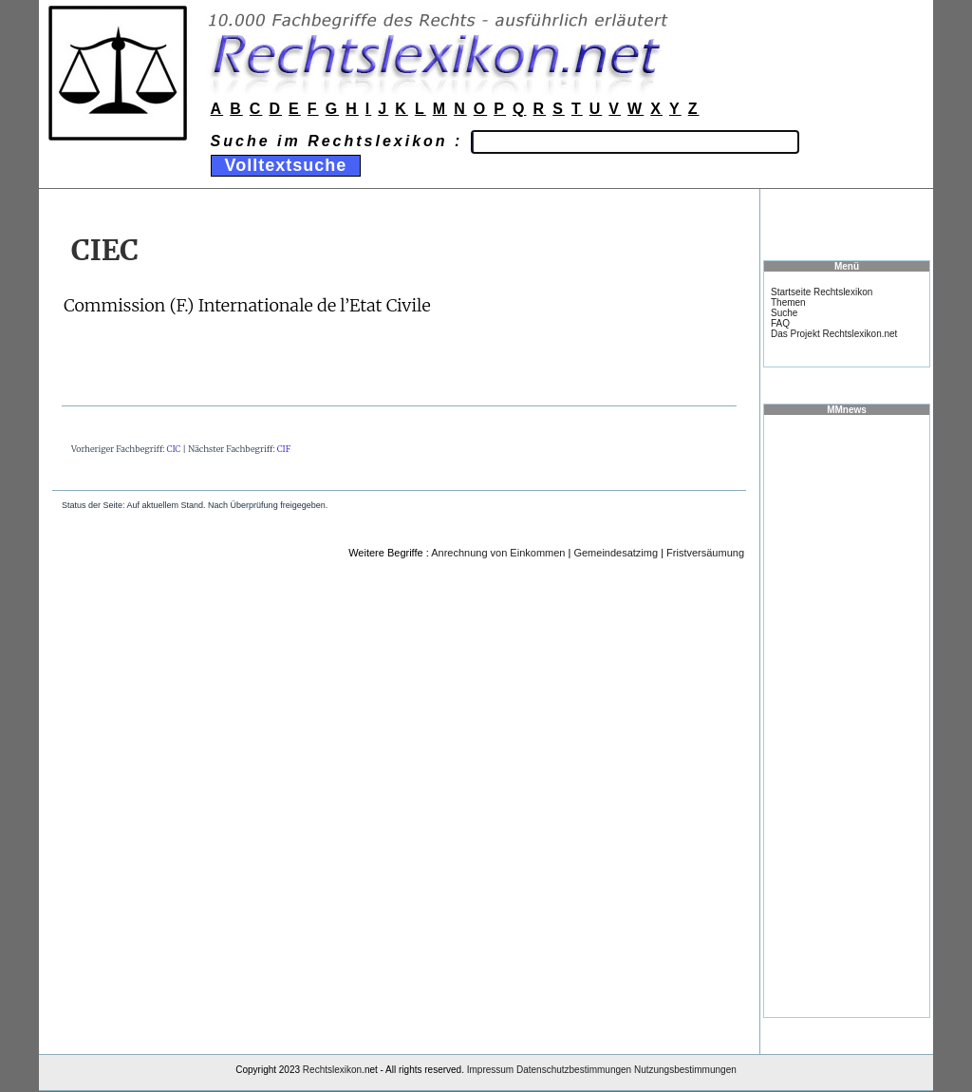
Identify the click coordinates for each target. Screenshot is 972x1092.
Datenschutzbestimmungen (573, 1069)
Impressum (490, 1069)
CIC (174, 448)
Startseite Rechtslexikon (821, 292)
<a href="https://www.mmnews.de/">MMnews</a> (847, 715)
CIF (284, 448)
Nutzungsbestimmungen (685, 1069)
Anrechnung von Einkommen (498, 552)
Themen (788, 302)
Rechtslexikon (332, 1069)
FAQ (780, 323)
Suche (784, 313)
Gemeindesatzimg (615, 552)
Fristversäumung (705, 552)
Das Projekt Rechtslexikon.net (834, 334)
